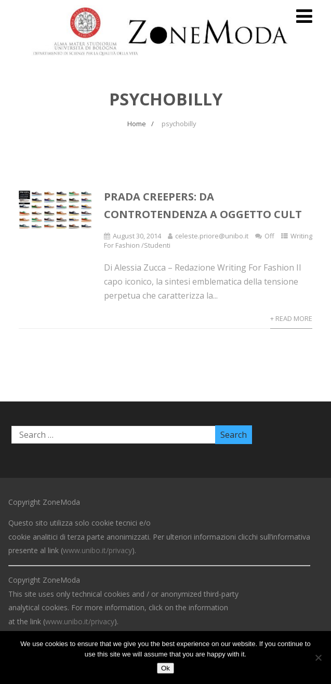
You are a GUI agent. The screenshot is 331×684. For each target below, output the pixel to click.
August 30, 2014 (137, 235)
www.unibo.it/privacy (97, 550)
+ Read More (291, 318)
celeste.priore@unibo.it (211, 235)
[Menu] (304, 16)
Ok (165, 668)
